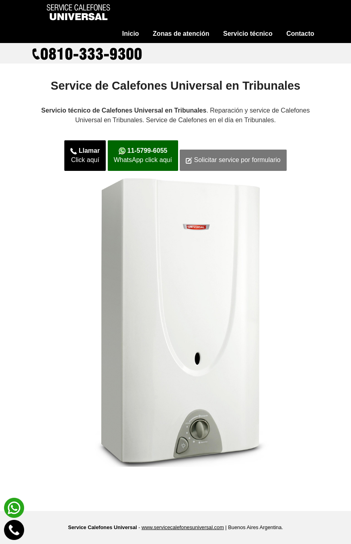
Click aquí (85, 155)
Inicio (130, 33)
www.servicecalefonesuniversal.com (183, 527)
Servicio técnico (248, 33)
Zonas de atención (181, 33)
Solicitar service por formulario (233, 160)
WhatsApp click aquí (143, 155)
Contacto (300, 33)
